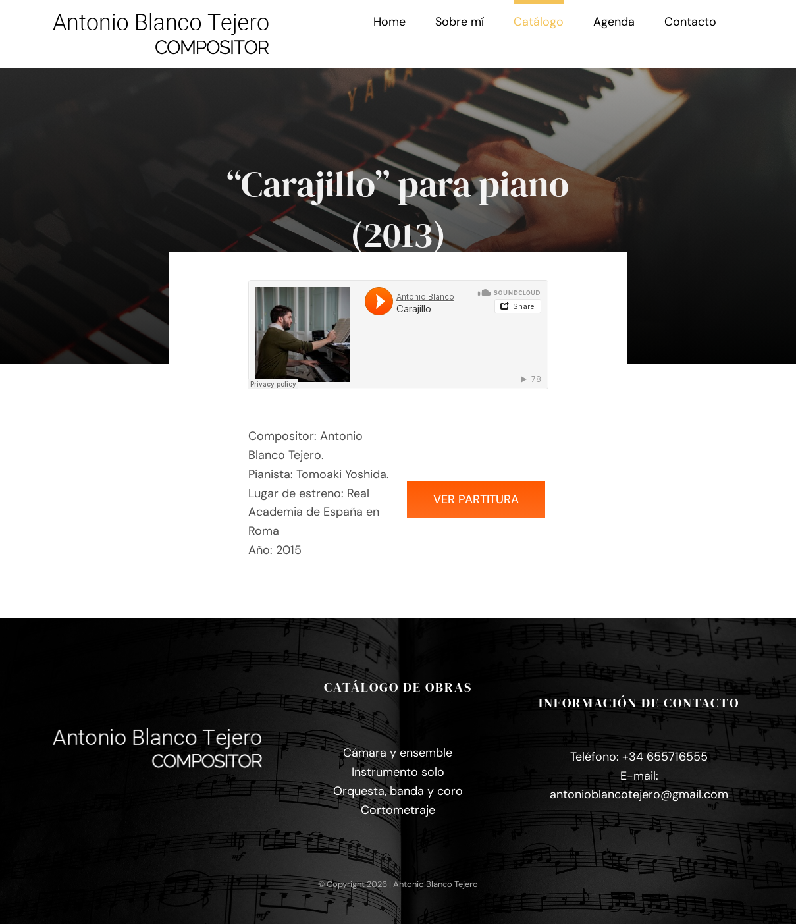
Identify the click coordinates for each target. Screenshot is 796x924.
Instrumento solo (398, 772)
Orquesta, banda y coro (398, 791)
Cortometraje (398, 810)
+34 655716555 (665, 757)
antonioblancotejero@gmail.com (639, 794)
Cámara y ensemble (397, 753)
